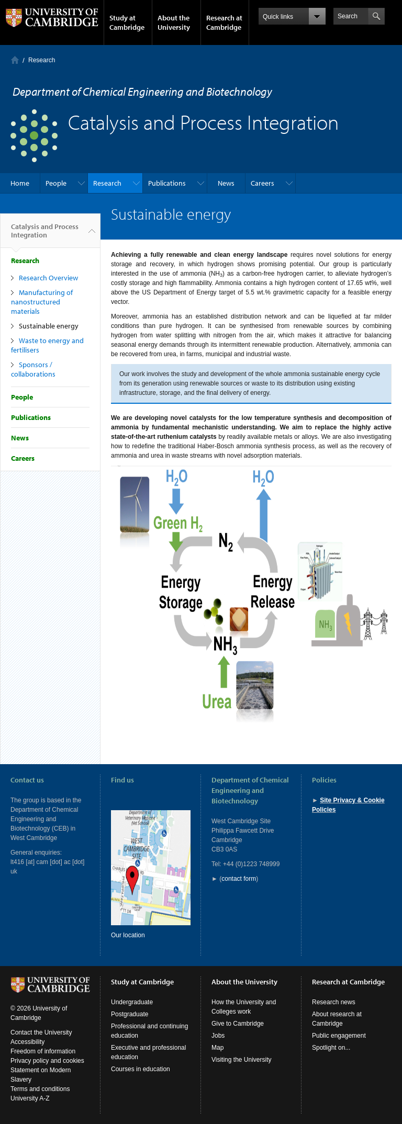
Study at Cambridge (126, 22)
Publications (167, 183)
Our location (128, 935)
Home (14, 59)
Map (217, 1047)
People (56, 183)
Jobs (218, 1035)
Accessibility (27, 1042)
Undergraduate (132, 1002)
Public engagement (339, 1035)
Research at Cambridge (224, 22)
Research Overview (48, 277)
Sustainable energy (49, 326)
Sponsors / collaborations (33, 369)
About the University (174, 22)
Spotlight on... (331, 1047)
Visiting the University (241, 1059)
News (226, 183)
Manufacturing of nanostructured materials (42, 302)
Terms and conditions (40, 1089)
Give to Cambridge (237, 1023)
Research (41, 60)
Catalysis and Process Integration (45, 235)
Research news (333, 1002)
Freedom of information (42, 1051)
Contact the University (41, 1032)
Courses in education (140, 1069)
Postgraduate (129, 1014)
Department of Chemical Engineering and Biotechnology (142, 91)
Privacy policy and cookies (47, 1060)
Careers (262, 183)
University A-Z (30, 1098)
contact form (238, 878)
